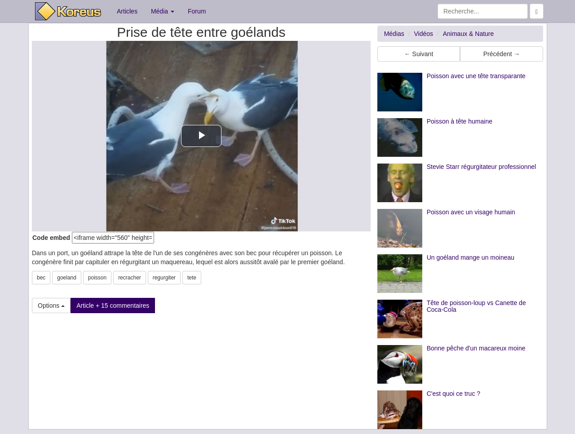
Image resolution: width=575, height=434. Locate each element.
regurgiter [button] (164, 278)
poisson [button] (97, 278)
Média (162, 11)
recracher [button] (129, 278)
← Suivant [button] (418, 54)
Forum (197, 11)
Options (51, 305)
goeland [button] (66, 278)
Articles (127, 11)
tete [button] (191, 278)
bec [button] (41, 278)
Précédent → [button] (501, 54)
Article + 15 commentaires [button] (112, 305)
